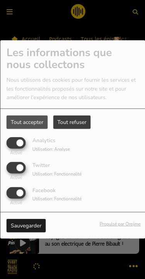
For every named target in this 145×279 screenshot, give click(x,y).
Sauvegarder (26, 225)
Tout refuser (72, 122)
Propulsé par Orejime (120, 224)
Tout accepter (27, 122)
